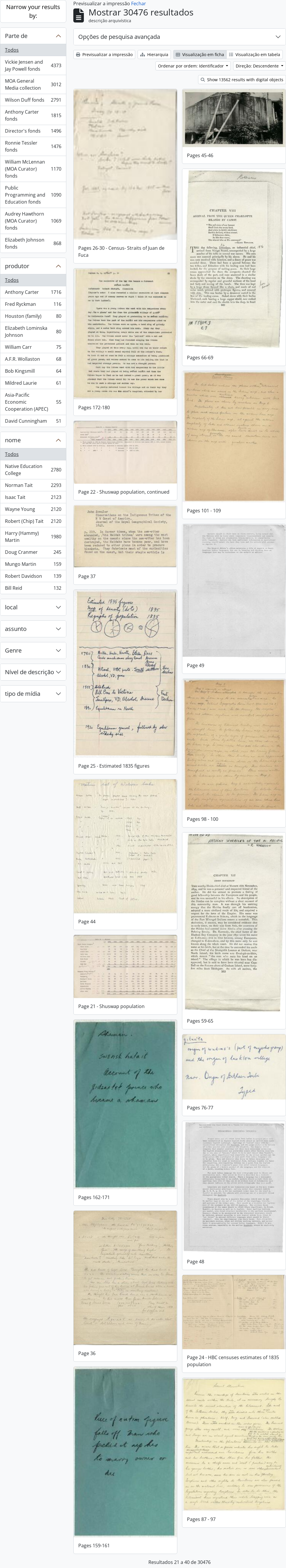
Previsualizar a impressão (104, 54)
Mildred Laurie (33, 384)
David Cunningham (33, 422)
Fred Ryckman (33, 305)
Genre (13, 650)
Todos (12, 50)
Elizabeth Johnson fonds (33, 243)
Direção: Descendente (258, 66)
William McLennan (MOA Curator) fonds (33, 169)
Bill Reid (33, 589)
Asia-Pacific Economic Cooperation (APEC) (33, 402)
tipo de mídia (22, 694)
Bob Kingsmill (33, 372)
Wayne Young (33, 510)
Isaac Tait (33, 498)
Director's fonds (33, 132)
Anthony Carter (33, 293)
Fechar (138, 3)
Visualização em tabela (254, 54)
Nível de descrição (29, 672)
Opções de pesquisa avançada (119, 37)
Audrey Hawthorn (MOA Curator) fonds (33, 221)
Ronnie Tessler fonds (33, 146)
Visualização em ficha (200, 54)
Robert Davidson (33, 577)
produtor (17, 266)
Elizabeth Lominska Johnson (33, 331)
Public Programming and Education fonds (33, 195)
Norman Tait (33, 486)
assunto (16, 629)
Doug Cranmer (33, 553)
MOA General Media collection (33, 84)
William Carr (33, 348)
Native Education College (33, 469)
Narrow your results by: (33, 11)
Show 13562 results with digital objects (242, 79)
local (11, 607)
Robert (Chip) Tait (33, 522)
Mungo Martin (33, 565)
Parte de (16, 36)
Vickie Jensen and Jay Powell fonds (33, 65)
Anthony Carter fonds (33, 115)
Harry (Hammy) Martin (33, 536)
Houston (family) (33, 317)
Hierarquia (154, 54)
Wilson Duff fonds (33, 101)
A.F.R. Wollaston (33, 360)
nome (13, 440)
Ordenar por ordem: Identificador (191, 66)
